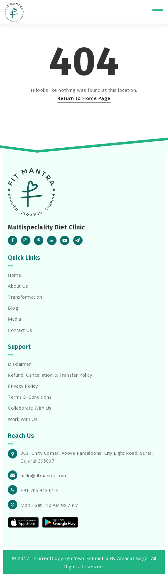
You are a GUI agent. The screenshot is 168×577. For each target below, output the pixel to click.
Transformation (25, 297)
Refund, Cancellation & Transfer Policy (50, 375)
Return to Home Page (84, 98)
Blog (13, 308)
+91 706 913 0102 (40, 490)
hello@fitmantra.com (43, 476)
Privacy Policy (23, 386)
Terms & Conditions (29, 397)
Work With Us (22, 419)
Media (14, 319)
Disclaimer (19, 364)
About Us (18, 286)
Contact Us (20, 330)
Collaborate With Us (29, 408)
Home (14, 275)
